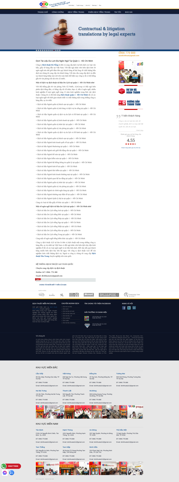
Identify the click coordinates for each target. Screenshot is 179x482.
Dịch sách (65, 309)
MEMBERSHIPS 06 (109, 294)
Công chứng (58, 12)
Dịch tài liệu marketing (69, 322)
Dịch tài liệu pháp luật (69, 313)
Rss (100, 5)
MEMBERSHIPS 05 (89, 294)
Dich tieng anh (44, 4)
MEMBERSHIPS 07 (132, 294)
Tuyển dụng (79, 5)
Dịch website (66, 318)
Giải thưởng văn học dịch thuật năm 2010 (99, 324)
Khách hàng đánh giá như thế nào (130, 147)
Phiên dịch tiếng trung (99, 12)
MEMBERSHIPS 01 (41, 294)
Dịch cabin (66, 320)
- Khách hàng (139, 130)
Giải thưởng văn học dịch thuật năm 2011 (99, 317)
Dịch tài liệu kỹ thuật (68, 311)
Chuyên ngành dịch (70, 303)
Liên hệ (88, 5)
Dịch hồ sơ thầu (67, 306)
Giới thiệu (71, 5)
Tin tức (117, 12)
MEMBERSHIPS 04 (74, 294)
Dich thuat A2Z (40, 479)
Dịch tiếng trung (76, 12)
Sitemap (94, 5)
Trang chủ (43, 12)
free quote (129, 92)
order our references (131, 103)
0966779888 (13, 466)
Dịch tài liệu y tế (67, 315)
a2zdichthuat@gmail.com (129, 55)
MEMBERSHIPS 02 (52, 294)
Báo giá (128, 12)
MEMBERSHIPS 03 (62, 294)
